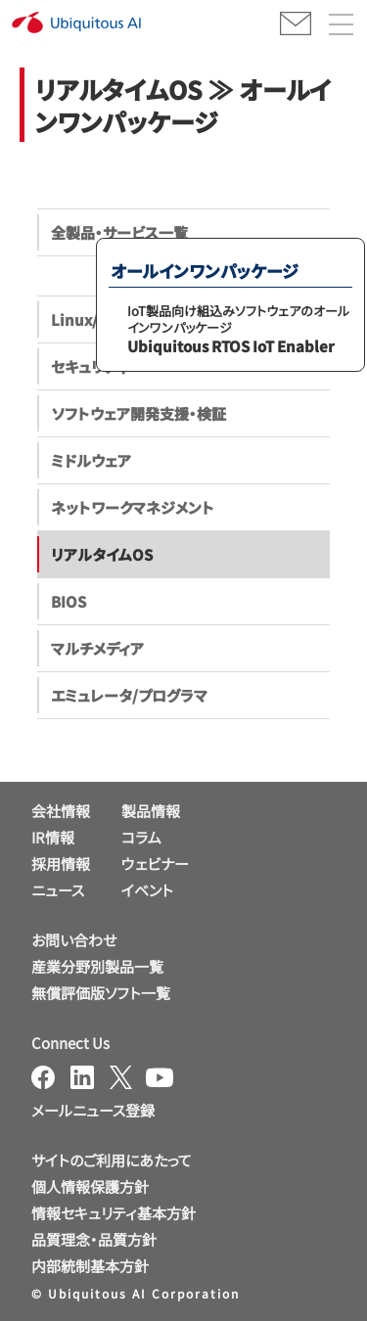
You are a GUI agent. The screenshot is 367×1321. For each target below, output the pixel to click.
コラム (141, 837)
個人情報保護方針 (90, 1186)
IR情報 (52, 837)
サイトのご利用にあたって (111, 1160)
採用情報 (60, 863)
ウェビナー (155, 863)
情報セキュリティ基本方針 (113, 1213)
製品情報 (150, 810)
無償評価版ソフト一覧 (100, 992)
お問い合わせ (73, 940)
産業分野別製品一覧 (97, 966)
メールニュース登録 (93, 1110)
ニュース (57, 890)
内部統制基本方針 (90, 1265)
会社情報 (60, 810)
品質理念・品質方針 (94, 1239)
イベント (147, 890)
